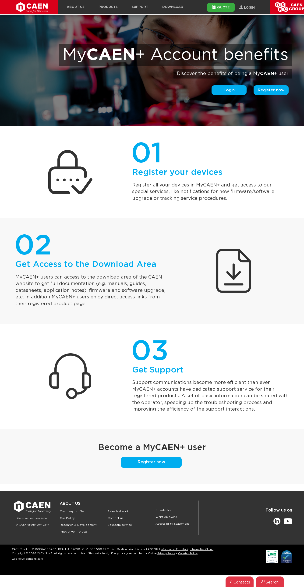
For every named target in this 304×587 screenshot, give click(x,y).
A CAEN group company (32, 524)
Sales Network (118, 511)
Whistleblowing (166, 516)
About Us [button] (76, 7)
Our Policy (67, 518)
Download (172, 7)
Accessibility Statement (172, 523)
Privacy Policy (166, 553)
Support (140, 7)
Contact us (115, 518)
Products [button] (108, 7)
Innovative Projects (74, 531)
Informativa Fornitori (174, 549)
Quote (221, 7)
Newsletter (163, 510)
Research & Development (78, 524)
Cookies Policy (188, 553)
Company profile (72, 511)
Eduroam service (120, 524)
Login (229, 90)
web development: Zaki (27, 559)
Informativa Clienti (201, 549)
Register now (271, 90)
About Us (70, 503)
